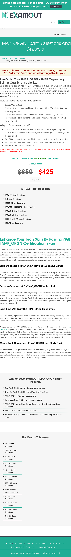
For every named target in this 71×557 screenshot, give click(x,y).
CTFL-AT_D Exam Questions (15, 211)
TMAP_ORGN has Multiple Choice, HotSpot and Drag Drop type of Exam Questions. (32, 405)
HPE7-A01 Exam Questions (11, 510)
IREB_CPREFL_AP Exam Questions (18, 219)
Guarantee (57, 543)
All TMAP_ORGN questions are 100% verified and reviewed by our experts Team (33, 415)
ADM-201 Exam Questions (11, 451)
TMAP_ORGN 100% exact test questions (20, 396)
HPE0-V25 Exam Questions (11, 504)
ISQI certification (21, 58)
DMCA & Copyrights (47, 547)
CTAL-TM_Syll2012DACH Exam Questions (20, 207)
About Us (19, 543)
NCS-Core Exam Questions (11, 477)
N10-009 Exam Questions (10, 517)
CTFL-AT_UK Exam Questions (16, 215)
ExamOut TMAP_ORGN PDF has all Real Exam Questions (26, 392)
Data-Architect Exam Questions (11, 490)
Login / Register (60, 34)
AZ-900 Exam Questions (10, 458)
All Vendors (44, 543)
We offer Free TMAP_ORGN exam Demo (20, 410)
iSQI (11, 58)
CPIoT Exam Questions (14, 223)
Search (64, 22)
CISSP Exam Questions (9, 444)
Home (4, 58)
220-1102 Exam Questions (11, 484)
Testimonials (16, 547)
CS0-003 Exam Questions (10, 497)
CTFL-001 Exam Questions (15, 195)
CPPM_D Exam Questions (15, 203)
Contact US (30, 547)
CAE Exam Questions (13, 199)
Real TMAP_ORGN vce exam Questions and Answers (25, 388)
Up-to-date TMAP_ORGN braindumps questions (23, 400)
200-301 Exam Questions (10, 464)
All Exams (31, 543)
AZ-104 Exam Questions (10, 471)
